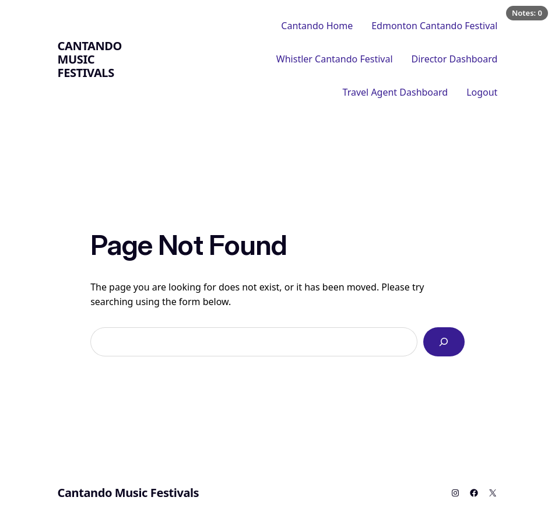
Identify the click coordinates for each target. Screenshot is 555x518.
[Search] (444, 341)
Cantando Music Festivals (90, 59)
